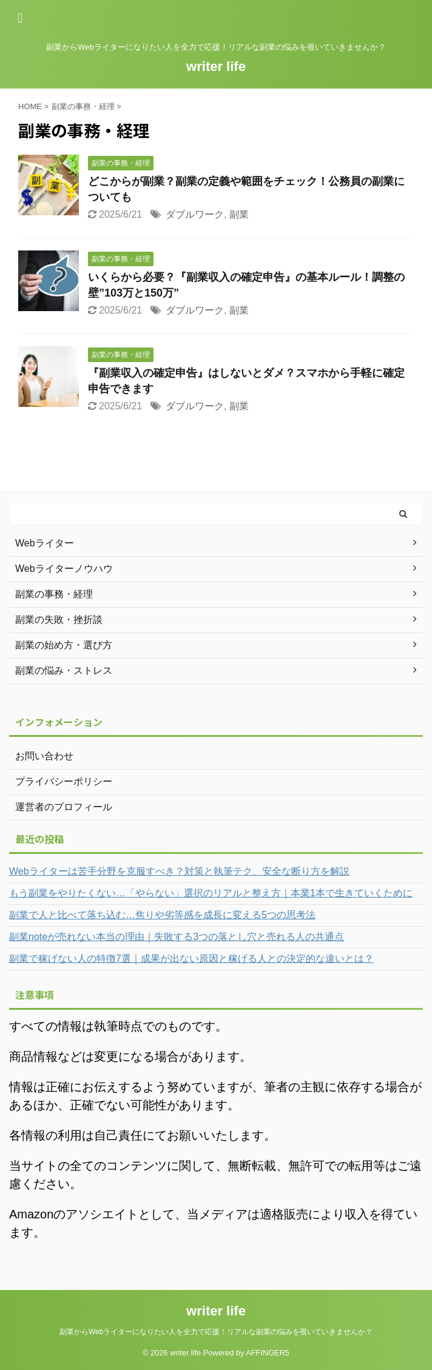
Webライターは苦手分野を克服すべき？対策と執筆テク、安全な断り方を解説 (179, 871)
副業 (239, 214)
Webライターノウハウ (64, 568)
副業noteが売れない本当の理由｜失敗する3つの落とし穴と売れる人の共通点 (176, 937)
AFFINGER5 (267, 1352)
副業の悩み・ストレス (63, 670)
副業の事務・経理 (54, 594)
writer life (216, 66)
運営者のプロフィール (63, 807)
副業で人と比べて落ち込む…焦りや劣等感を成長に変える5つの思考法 (162, 915)
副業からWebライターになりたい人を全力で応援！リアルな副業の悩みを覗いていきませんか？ (216, 1332)
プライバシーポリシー (63, 781)
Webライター (44, 543)
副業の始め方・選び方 (63, 645)
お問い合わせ (44, 756)
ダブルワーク (195, 214)
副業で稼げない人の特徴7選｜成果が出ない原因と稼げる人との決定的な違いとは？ (191, 958)
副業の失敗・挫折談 (59, 619)
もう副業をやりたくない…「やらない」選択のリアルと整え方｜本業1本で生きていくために (211, 893)
